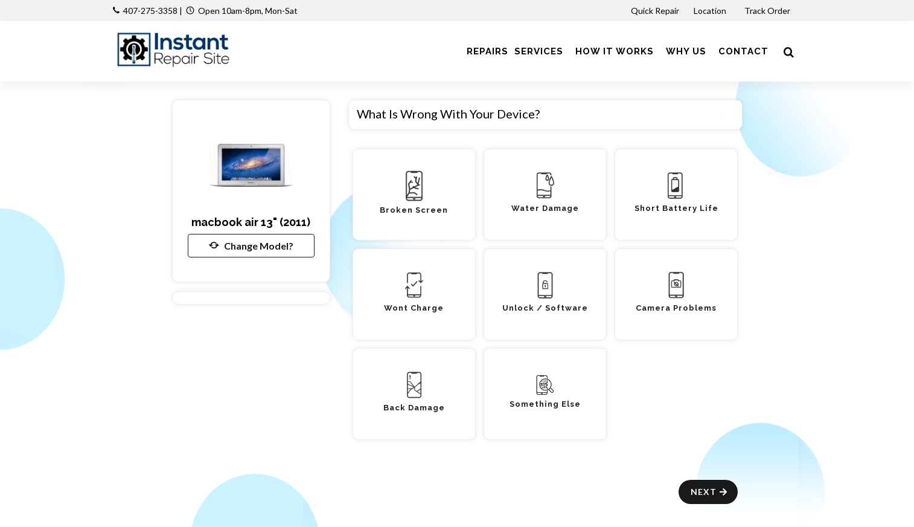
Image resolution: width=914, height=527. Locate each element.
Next (710, 492)
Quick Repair (655, 10)
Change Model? (251, 245)
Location (711, 10)
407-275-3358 (150, 10)
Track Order (768, 10)
